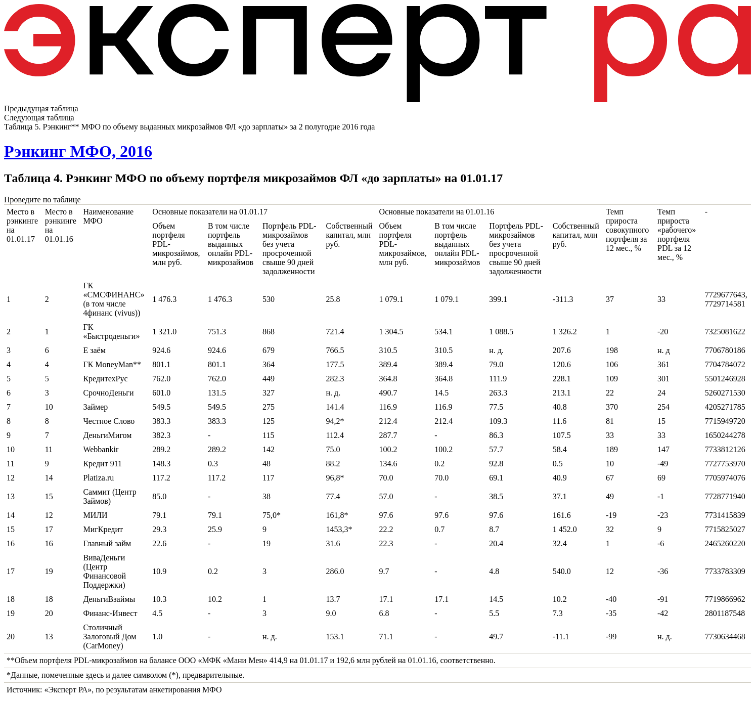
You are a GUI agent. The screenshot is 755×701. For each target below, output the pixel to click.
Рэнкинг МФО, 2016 (78, 151)
